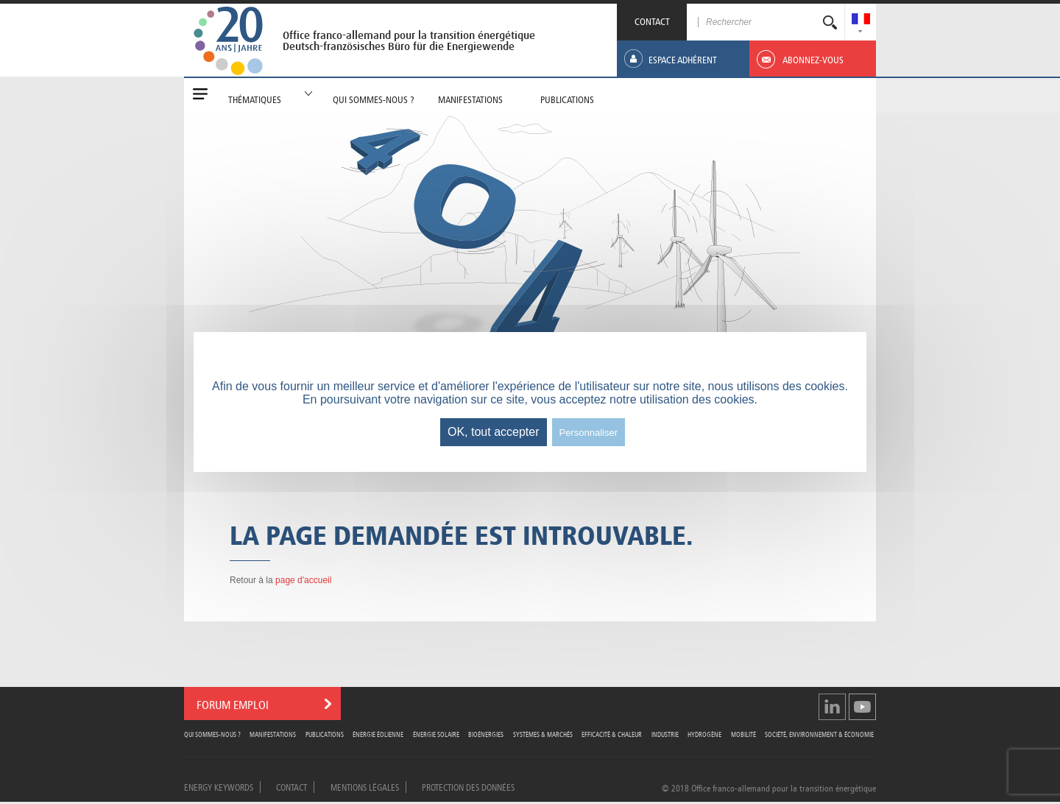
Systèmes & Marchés (543, 734)
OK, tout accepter (494, 432)
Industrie (665, 734)
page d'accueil (303, 580)
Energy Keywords (218, 786)
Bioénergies (486, 734)
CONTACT (652, 20)
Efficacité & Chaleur (612, 734)
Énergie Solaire (436, 734)
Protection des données (468, 786)
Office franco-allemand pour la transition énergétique (409, 35)
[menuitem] (861, 20)
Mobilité (743, 734)
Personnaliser (588, 432)
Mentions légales (365, 786)
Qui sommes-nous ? (212, 734)
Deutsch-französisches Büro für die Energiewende (399, 46)
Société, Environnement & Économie (819, 734)
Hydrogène (704, 734)
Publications (324, 734)
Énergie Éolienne (378, 734)
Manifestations (273, 734)
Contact (291, 786)
